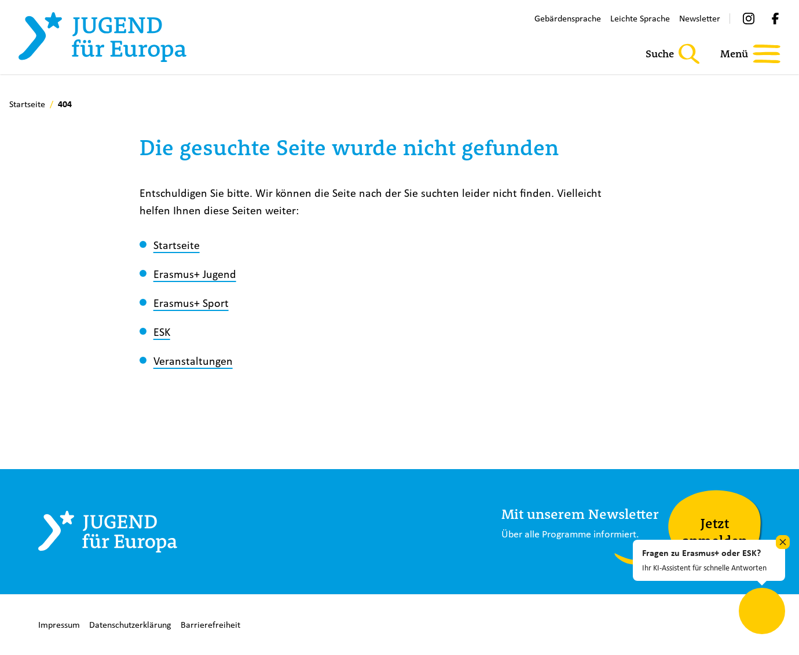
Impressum (59, 625)
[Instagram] (748, 18)
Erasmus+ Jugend (194, 273)
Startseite (176, 245)
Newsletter (699, 18)
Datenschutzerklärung (130, 625)
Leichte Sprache (640, 18)
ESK (161, 331)
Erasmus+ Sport (191, 302)
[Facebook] (775, 18)
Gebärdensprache (567, 18)
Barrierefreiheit (210, 625)
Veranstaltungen (193, 360)
